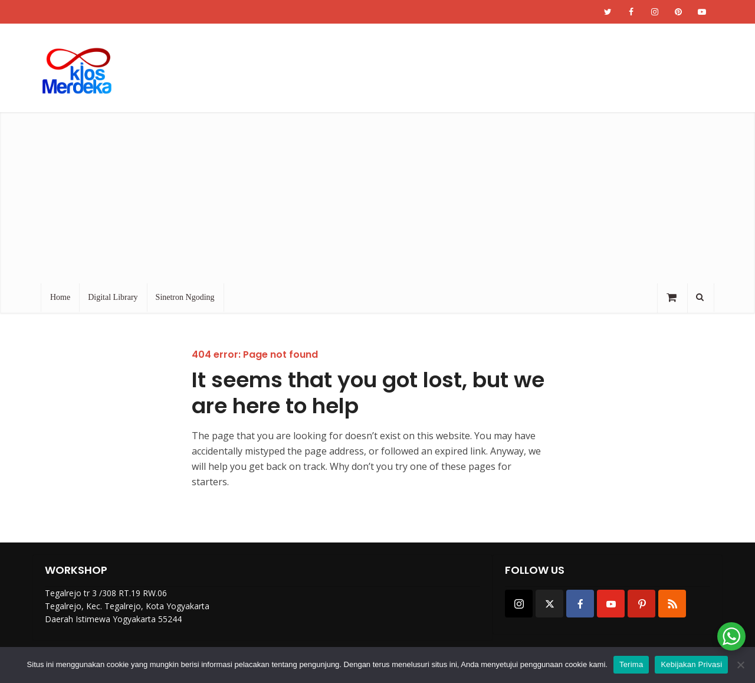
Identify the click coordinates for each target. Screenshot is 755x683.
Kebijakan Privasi (691, 664)
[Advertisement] (377, 194)
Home (60, 297)
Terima (631, 664)
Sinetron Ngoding (185, 297)
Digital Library (112, 297)
